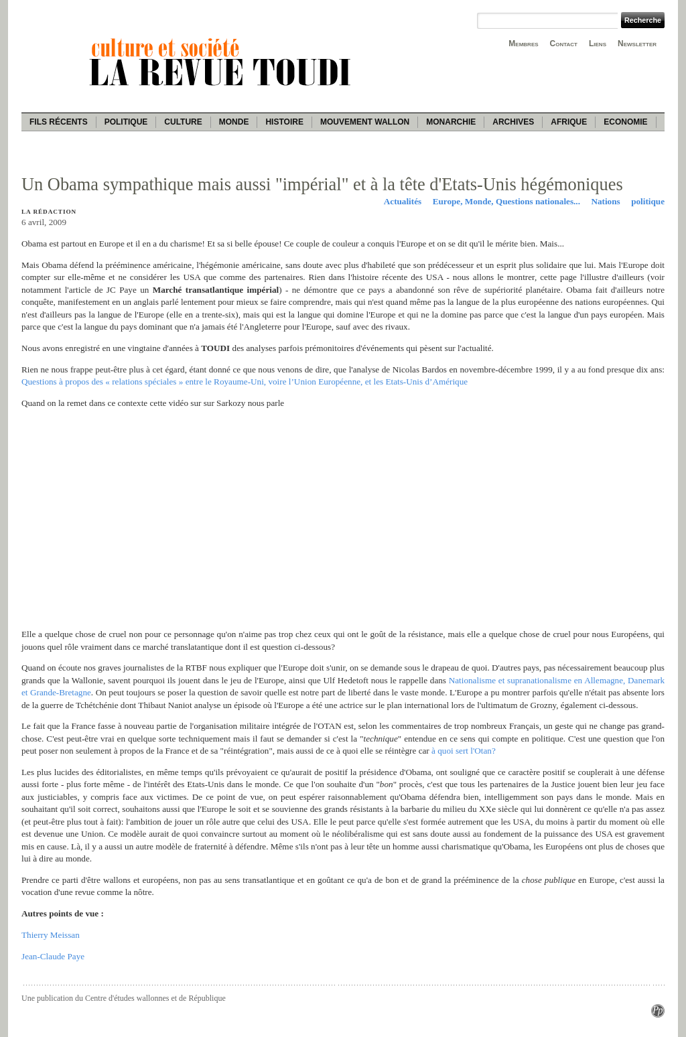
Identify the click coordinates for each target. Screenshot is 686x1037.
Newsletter (637, 43)
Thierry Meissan (50, 935)
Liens (597, 43)
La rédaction (48, 211)
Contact (563, 43)
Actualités (402, 201)
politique (648, 201)
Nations (605, 201)
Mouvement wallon (364, 122)
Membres (523, 43)
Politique (126, 122)
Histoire (284, 122)
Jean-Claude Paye (52, 956)
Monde (234, 122)
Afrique (569, 122)
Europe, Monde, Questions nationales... (506, 201)
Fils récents (58, 122)
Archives (513, 122)
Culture (183, 122)
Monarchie (451, 122)
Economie (625, 122)
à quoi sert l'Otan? (463, 751)
